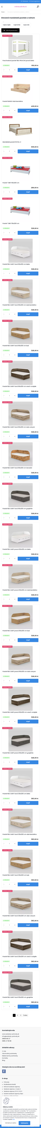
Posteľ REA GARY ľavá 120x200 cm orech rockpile (20, 956)
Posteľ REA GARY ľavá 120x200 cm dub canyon (19, 916)
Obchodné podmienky (9, 1053)
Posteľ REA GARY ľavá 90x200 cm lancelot (17, 468)
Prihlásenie (25, 1)
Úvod (2, 12)
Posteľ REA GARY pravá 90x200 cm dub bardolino (20, 590)
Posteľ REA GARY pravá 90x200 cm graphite (18, 753)
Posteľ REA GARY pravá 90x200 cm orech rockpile (20, 712)
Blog (3, 1060)
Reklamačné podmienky (10, 1056)
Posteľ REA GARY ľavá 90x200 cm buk (16, 346)
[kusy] (9, 70)
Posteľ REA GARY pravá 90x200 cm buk (16, 631)
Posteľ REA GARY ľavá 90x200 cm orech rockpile (19, 386)
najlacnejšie (6, 25)
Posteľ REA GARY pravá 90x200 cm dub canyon (19, 671)
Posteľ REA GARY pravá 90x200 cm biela (17, 549)
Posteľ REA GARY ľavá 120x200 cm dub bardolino (20, 834)
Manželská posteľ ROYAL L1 (12, 142)
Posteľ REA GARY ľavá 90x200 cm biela (16, 264)
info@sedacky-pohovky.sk (10, 1036)
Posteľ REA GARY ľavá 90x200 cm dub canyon (19, 427)
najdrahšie (16, 25)
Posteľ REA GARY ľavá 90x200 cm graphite (17, 509)
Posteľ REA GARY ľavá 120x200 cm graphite (18, 997)
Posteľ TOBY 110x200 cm (11, 223)
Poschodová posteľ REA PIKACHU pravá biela (18, 60)
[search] (38, 6)
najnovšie (26, 25)
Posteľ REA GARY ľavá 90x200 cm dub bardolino (19, 305)
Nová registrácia (35, 1)
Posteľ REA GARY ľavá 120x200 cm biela (16, 794)
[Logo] (20, 6)
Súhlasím (24, 1123)
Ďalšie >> (25, 1015)
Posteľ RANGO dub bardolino (13, 101)
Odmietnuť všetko (10, 1123)
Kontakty (5, 1058)
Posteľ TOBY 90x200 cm (11, 183)
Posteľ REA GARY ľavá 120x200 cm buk (16, 875)
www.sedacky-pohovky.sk (10, 1034)
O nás (4, 1051)
